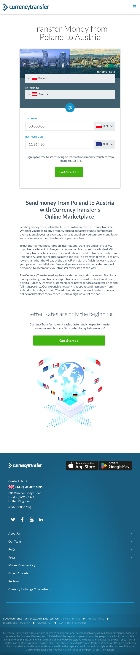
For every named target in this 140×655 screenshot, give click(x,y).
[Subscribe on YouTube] (31, 519)
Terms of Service (70, 618)
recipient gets (34, 136)
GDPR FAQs (44, 622)
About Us (14, 533)
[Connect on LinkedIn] (41, 519)
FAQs (12, 549)
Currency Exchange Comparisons (29, 589)
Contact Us (18, 481)
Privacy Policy (96, 618)
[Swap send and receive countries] (70, 107)
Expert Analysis (18, 573)
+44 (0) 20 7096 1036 (28, 487)
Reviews (13, 581)
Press (11, 557)
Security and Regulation (16, 622)
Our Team (14, 541)
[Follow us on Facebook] (22, 519)
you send (31, 118)
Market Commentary (21, 565)
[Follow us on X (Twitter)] (13, 519)
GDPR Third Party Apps (72, 622)
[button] (134, 7)
